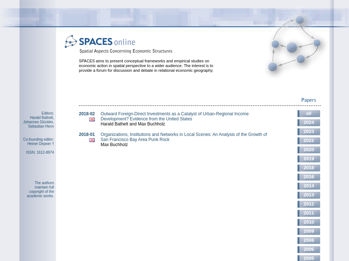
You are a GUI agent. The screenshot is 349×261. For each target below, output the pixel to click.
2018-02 (87, 113)
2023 (309, 131)
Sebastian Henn (41, 126)
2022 (309, 140)
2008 (309, 240)
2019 (309, 158)
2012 (309, 204)
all (308, 113)
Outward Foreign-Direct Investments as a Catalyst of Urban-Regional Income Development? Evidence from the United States (175, 116)
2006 (309, 249)
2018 (309, 167)
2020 (309, 149)
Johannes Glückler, (38, 122)
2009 (309, 231)
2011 (309, 213)
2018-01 (87, 134)
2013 (309, 195)
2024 (309, 122)
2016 (309, 176)
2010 (309, 222)
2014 (309, 185)
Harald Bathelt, (42, 118)
